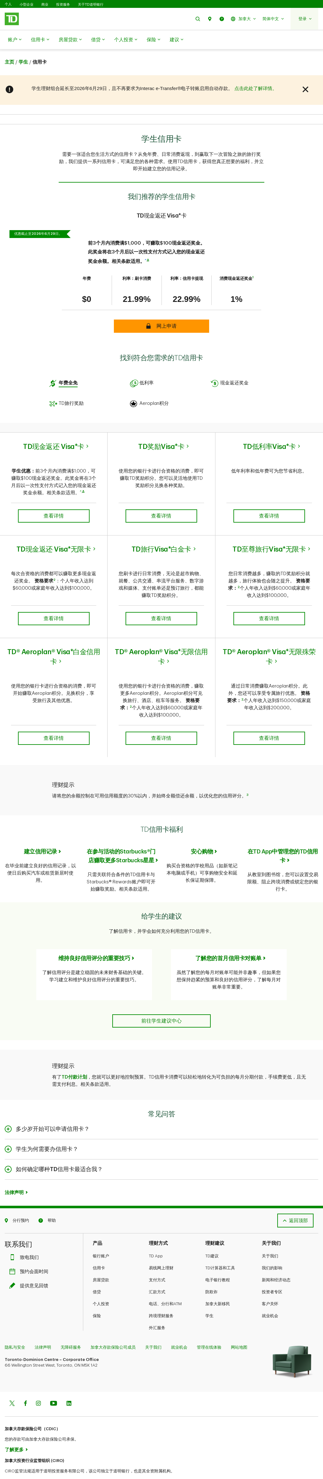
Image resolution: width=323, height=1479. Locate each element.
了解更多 (14, 1434)
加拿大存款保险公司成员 (113, 1331)
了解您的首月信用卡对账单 (228, 942)
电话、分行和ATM (165, 1288)
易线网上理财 (161, 1252)
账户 (14, 40)
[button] (198, 19)
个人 (8, 4)
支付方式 (157, 1264)
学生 (209, 1300)
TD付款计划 (74, 1061)
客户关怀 (270, 1288)
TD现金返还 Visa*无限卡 (53, 533)
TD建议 (212, 1240)
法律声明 (14, 1177)
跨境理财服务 (161, 1300)
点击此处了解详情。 (255, 72)
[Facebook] (25, 1388)
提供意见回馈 (30, 1270)
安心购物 (202, 836)
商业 (44, 4)
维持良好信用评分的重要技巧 (94, 942)
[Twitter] (12, 1388)
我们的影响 (272, 1252)
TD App (156, 1240)
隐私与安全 (15, 1331)
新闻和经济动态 (276, 1264)
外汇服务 (157, 1312)
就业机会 (270, 1300)
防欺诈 (211, 1276)
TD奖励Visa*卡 (161, 431)
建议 (176, 40)
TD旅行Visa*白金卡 (161, 533)
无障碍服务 (71, 1331)
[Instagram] (38, 1388)
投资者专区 (272, 1276)
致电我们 (25, 1241)
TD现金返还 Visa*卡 (53, 431)
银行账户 (101, 1240)
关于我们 (270, 1240)
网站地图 (239, 1331)
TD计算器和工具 (220, 1252)
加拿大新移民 (217, 1288)
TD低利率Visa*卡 (269, 431)
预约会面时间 (30, 1256)
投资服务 (63, 4)
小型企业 (26, 4)
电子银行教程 (217, 1264)
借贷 (98, 40)
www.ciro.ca (19, 1466)
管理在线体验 (209, 1331)
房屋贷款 (70, 40)
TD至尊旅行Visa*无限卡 (269, 533)
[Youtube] (53, 1388)
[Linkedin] (69, 1388)
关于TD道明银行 (90, 4)
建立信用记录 (40, 836)
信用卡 (40, 40)
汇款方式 (157, 1276)
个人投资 (125, 40)
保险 (153, 40)
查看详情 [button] (54, 500)
